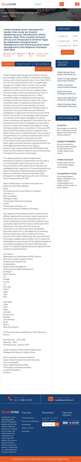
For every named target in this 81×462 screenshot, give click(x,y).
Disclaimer (26, 424)
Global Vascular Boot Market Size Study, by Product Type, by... (66, 73)
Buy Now (67, 52)
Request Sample (43, 69)
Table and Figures (42, 64)
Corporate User (65, 46)
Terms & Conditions (30, 421)
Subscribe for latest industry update (50, 419)
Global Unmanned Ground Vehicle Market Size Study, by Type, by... (67, 86)
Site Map (25, 431)
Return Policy (28, 428)
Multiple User (64, 41)
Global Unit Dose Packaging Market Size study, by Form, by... (67, 93)
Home (4, 16)
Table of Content (23, 64)
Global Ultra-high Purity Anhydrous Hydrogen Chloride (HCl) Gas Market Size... (67, 99)
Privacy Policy (28, 418)
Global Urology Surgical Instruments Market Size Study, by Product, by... (67, 80)
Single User (63, 36)
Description (8, 64)
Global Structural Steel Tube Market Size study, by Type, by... (67, 105)
